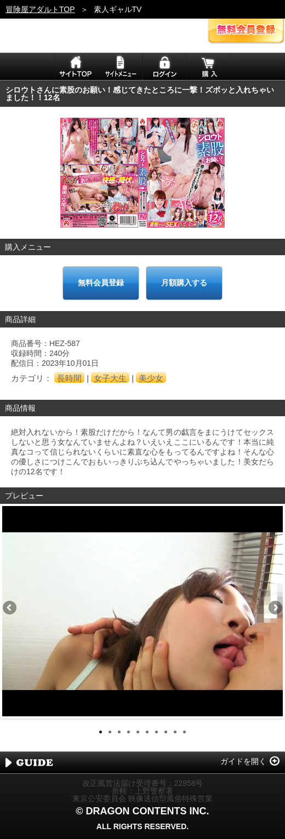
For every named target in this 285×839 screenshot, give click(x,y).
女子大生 (110, 378)
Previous (10, 608)
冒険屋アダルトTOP (40, 9)
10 (184, 732)
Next (274, 608)
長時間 (69, 378)
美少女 (151, 378)
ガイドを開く (243, 761)
